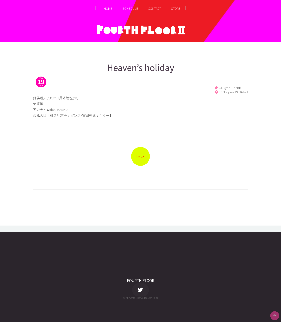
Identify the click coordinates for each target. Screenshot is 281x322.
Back (140, 156)
